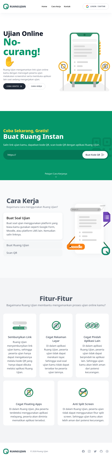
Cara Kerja (56, 6)
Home (44, 6)
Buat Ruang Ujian (17, 245)
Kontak (67, 6)
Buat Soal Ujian (18, 218)
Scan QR (11, 253)
